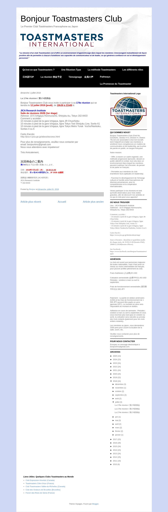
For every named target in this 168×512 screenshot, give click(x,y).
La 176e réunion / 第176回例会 (127, 405)
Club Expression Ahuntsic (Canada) (40, 480)
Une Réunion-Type (71, 70)
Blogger (95, 504)
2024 (115, 359)
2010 (115, 464)
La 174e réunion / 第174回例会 (127, 412)
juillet (117, 402)
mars (117, 428)
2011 (115, 461)
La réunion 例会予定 (51, 77)
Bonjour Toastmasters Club (71, 18)
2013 (115, 454)
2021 (115, 370)
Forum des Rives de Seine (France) (40, 493)
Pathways (105, 77)
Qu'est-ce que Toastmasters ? (39, 70)
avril (117, 424)
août (117, 398)
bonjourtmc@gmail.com (119, 347)
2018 (115, 381)
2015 (115, 446)
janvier (118, 435)
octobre (118, 391)
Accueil (62, 201)
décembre (119, 384)
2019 (115, 377)
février (118, 431)
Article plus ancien (93, 201)
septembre (119, 395)
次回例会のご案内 (32, 161)
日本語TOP (28, 77)
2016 (115, 443)
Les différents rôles (132, 70)
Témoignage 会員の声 (81, 77)
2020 (115, 374)
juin (116, 417)
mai (117, 420)
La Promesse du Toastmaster (115, 84)
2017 (115, 439)
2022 (115, 367)
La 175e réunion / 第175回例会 (127, 409)
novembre (119, 388)
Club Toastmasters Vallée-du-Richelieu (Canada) (45, 486)
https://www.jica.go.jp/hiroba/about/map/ (125, 235)
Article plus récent (31, 201)
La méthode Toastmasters (102, 70)
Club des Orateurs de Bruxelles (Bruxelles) (43, 490)
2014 (115, 450)
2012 (115, 457)
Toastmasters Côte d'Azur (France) (40, 483)
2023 (115, 363)
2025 (115, 356)
